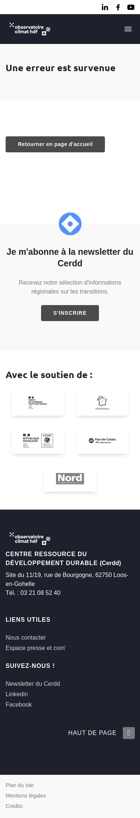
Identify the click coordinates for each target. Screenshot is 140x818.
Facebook (19, 704)
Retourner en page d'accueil (55, 144)
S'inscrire (70, 313)
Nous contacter (26, 637)
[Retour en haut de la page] (128, 733)
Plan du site (20, 785)
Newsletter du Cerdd (33, 684)
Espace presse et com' (36, 648)
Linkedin (17, 694)
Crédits (14, 806)
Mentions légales (26, 796)
